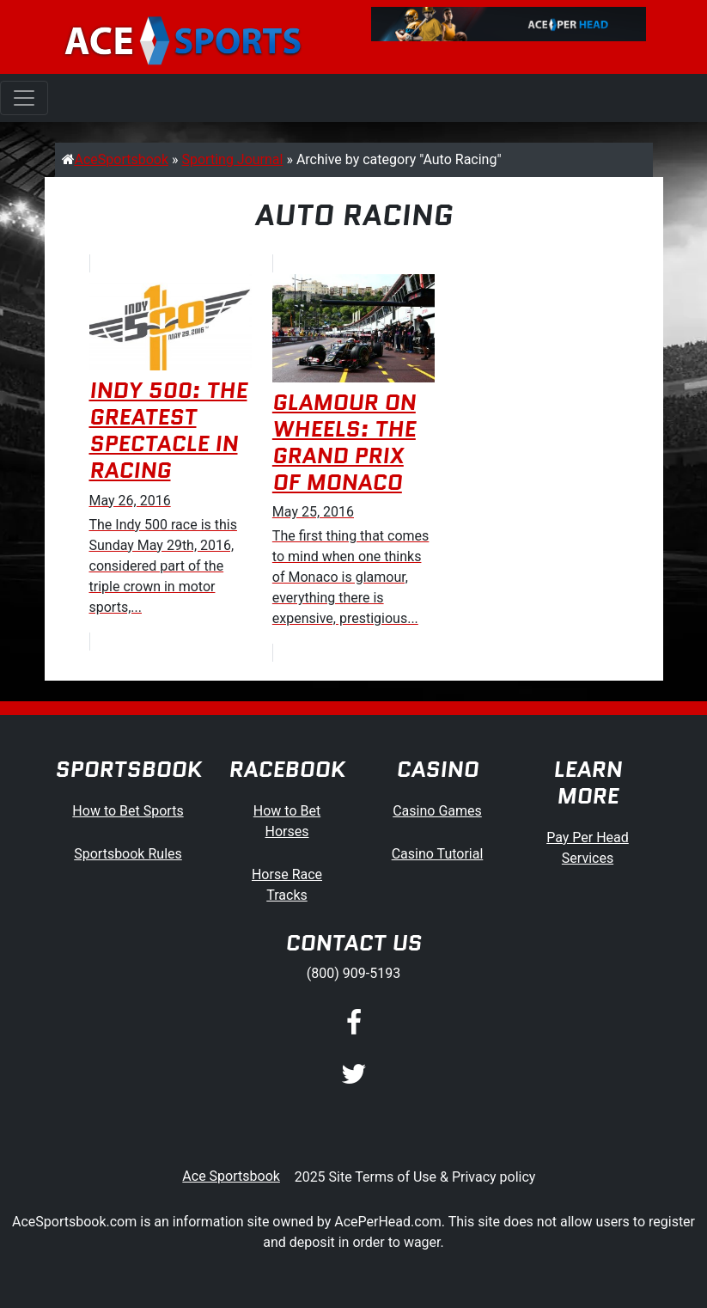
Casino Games (437, 811)
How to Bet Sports (127, 811)
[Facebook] (354, 1023)
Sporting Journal (232, 159)
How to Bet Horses (286, 821)
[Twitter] (354, 1075)
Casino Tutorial (438, 854)
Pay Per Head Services (587, 847)
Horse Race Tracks (287, 884)
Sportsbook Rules (128, 854)
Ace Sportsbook (231, 1176)
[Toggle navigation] (24, 98)
